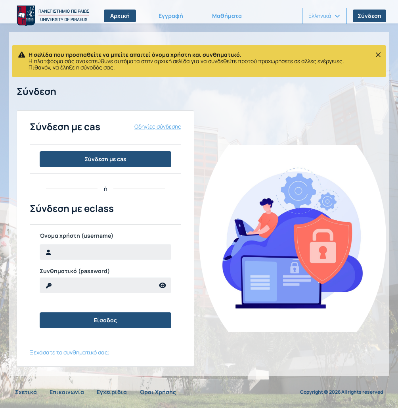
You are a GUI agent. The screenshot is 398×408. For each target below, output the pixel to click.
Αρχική (120, 15)
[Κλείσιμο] (378, 54)
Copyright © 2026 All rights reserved (341, 392)
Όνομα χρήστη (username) (76, 236)
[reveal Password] (97, 285)
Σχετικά (26, 392)
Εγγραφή (171, 15)
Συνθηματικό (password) (75, 271)
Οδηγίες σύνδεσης (157, 126)
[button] (324, 16)
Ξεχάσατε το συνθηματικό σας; (69, 352)
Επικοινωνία (67, 392)
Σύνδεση (369, 15)
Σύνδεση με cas (105, 159)
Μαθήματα (227, 15)
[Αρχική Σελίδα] (51, 16)
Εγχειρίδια (112, 392)
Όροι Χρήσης (158, 392)
